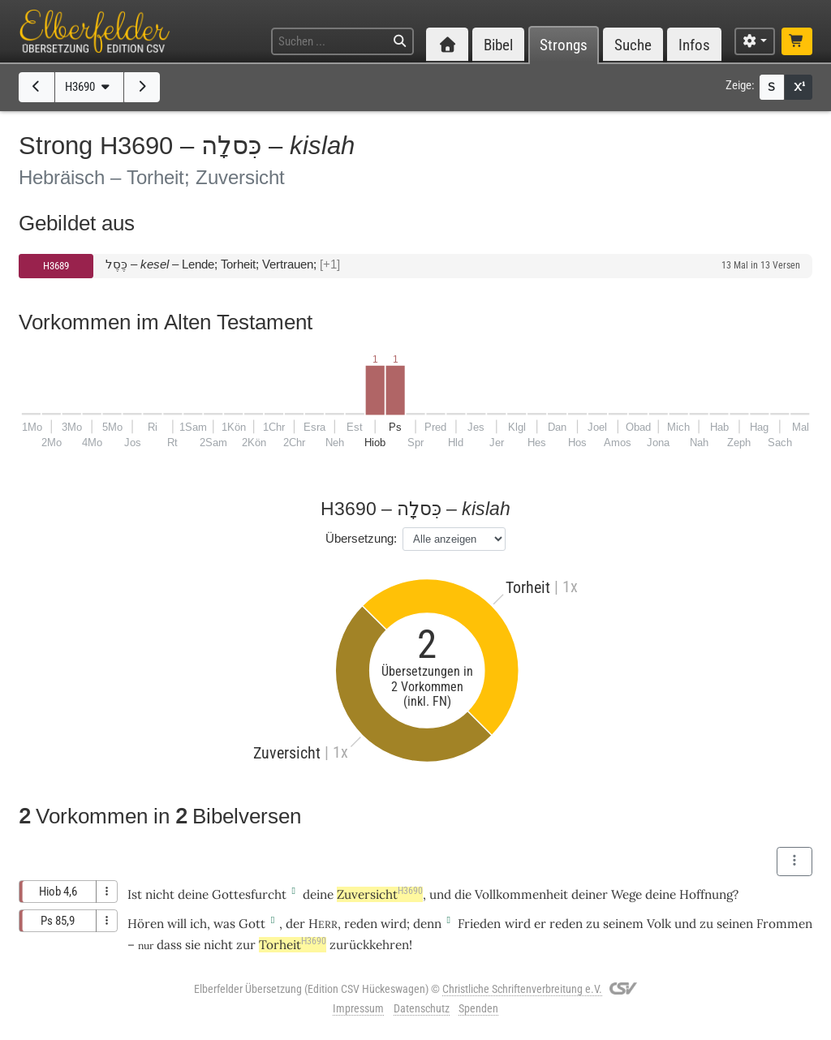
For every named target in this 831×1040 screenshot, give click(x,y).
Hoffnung (706, 894)
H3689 (56, 266)
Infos (694, 45)
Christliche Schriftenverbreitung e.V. (522, 988)
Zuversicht (380, 894)
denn (427, 923)
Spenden (478, 1008)
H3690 (89, 87)
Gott (252, 923)
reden (360, 923)
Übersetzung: (361, 538)
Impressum (358, 1008)
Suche (633, 45)
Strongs (564, 45)
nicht (159, 894)
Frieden (479, 923)
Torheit (292, 944)
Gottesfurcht (249, 894)
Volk (659, 923)
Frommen (784, 923)
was (224, 923)
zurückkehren (369, 944)
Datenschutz (422, 1008)
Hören (145, 923)
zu (593, 923)
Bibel (498, 45)
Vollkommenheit (521, 894)
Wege (626, 894)
